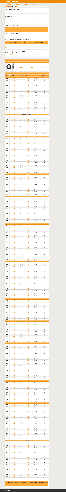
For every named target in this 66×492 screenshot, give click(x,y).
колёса (14, 6)
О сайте (9, 490)
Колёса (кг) (44, 75)
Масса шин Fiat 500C (9, 56)
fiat (16, 6)
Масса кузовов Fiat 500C (31, 54)
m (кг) (21, 75)
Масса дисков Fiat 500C (9, 54)
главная (6, 6)
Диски (27, 75)
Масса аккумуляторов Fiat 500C (33, 56)
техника (10, 6)
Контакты (6, 490)
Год (7, 75)
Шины (13, 75)
